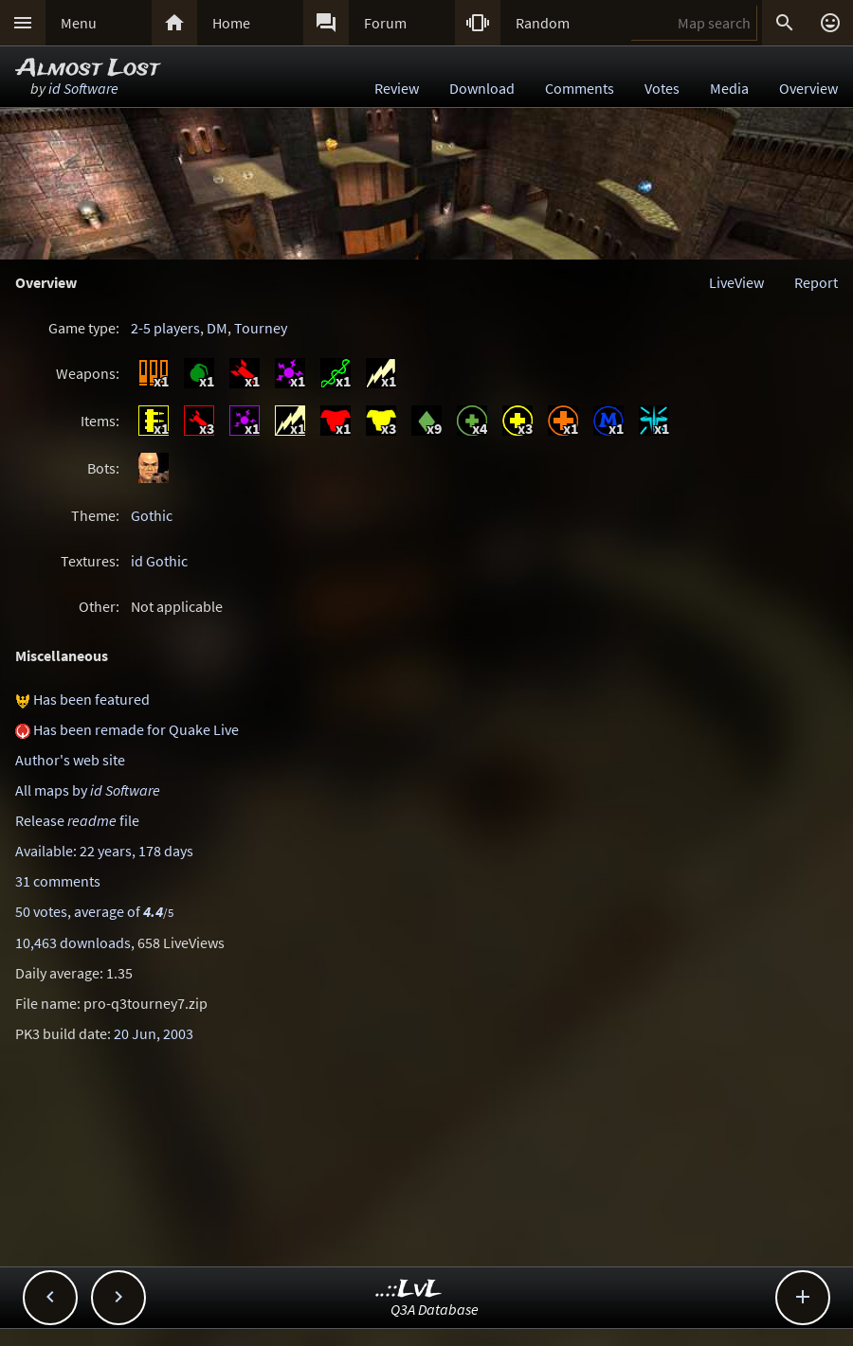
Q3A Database (434, 1309)
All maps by (87, 790)
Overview (808, 88)
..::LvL (409, 1289)
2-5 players (165, 327)
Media (729, 88)
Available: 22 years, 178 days (104, 850)
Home (231, 22)
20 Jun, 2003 (153, 1033)
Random (543, 22)
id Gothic (159, 560)
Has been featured (91, 699)
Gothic (151, 515)
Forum (385, 22)
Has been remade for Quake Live (136, 729)
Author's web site (70, 759)
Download (482, 88)
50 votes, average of (94, 911)
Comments (579, 88)
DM (217, 327)
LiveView (736, 282)
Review (396, 88)
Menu (79, 22)
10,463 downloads (73, 942)
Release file (77, 820)
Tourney (260, 327)
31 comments (57, 880)
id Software (83, 88)
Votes (662, 88)
